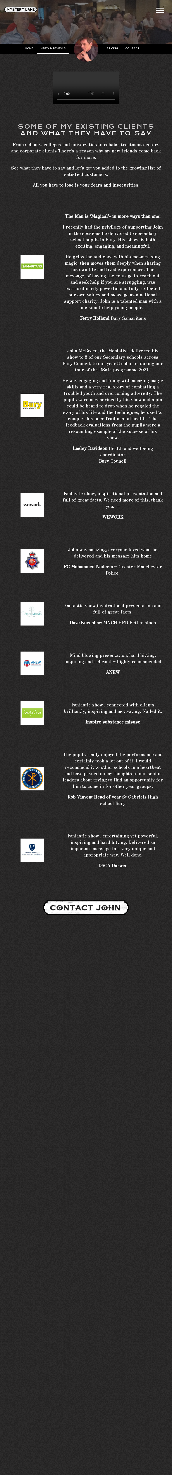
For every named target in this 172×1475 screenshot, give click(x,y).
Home (29, 48)
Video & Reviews (53, 48)
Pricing (112, 48)
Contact (132, 48)
